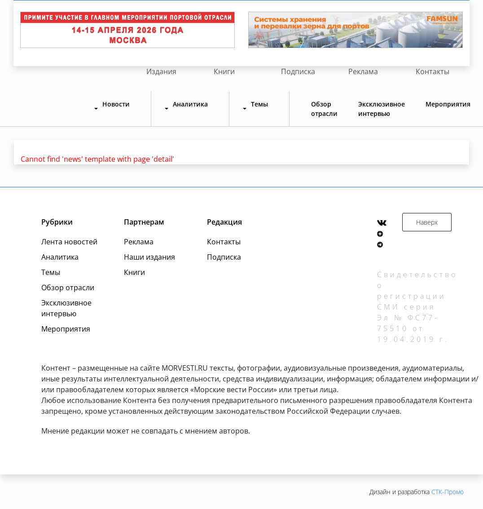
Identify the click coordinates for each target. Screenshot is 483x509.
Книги (224, 71)
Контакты (432, 71)
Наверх (427, 222)
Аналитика (60, 257)
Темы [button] (259, 104)
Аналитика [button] (190, 104)
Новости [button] (116, 104)
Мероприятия (448, 104)
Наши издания (149, 257)
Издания (161, 71)
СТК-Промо (447, 491)
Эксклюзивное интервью (381, 109)
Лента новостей (69, 242)
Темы (50, 272)
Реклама (363, 71)
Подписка (298, 71)
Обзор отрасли (324, 109)
